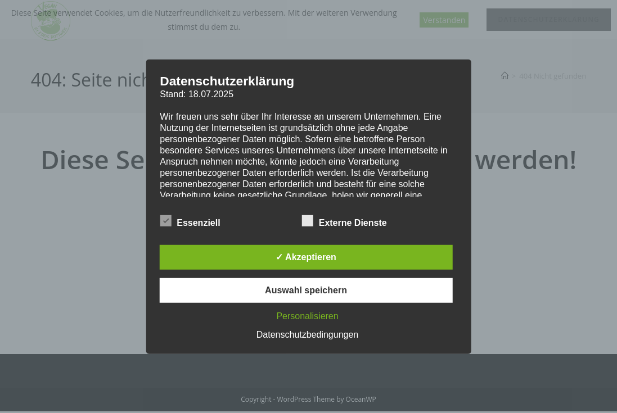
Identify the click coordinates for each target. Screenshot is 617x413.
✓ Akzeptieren (306, 257)
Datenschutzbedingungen (307, 334)
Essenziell (190, 221)
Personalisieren (307, 316)
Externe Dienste (344, 221)
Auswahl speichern (306, 290)
